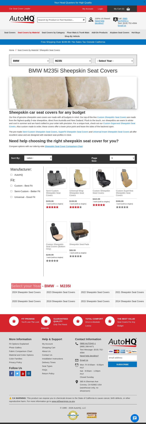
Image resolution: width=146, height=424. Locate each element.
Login (100, 9)
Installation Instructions (52, 358)
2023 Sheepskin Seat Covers (60, 292)
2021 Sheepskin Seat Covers (129, 292)
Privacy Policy (15, 362)
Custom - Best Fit (23, 185)
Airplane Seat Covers (119, 32)
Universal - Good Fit (24, 197)
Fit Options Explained (19, 344)
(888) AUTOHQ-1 (88, 343)
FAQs (44, 370)
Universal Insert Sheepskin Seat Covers (111, 132)
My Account (87, 9)
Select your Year (26, 286)
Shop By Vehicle (72, 36)
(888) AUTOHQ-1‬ (123, 19)
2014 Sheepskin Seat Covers (129, 301)
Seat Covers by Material (28, 32)
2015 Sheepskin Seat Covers (95, 301)
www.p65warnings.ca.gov (63, 401)
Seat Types (47, 366)
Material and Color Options (21, 355)
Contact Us (47, 355)
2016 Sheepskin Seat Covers (60, 301)
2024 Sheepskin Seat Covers (26, 292)
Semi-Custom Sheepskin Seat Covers (40, 132)
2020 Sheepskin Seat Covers (26, 301)
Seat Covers (9, 32)
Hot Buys (136, 32)
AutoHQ (18, 175)
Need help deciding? (99, 22)
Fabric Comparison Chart (20, 351)
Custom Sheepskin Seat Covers (111, 117)
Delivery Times (49, 362)
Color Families (15, 358)
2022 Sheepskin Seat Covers (95, 292)
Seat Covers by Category (53, 32)
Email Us (122, 25)
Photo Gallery (15, 347)
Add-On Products (100, 32)
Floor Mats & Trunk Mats (78, 32)
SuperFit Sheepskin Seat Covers (73, 132)
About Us (46, 351)
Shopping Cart (48, 347)
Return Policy (48, 373)
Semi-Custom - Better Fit (27, 191)
